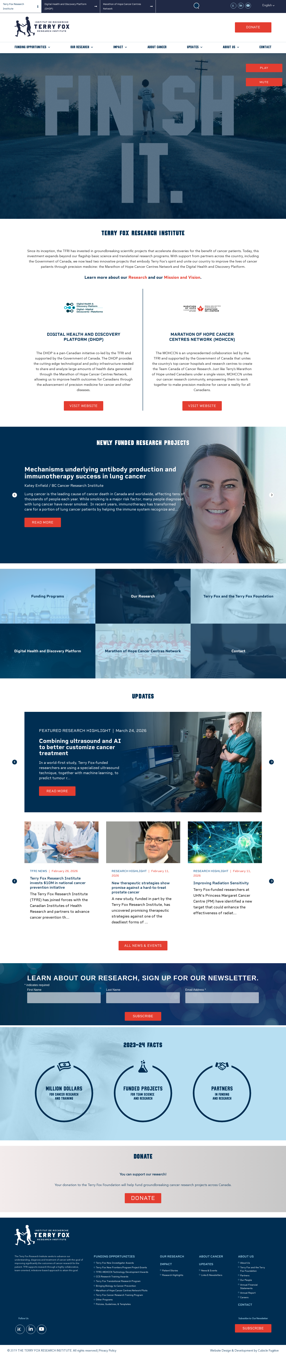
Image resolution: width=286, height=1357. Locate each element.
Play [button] (264, 68)
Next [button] (271, 495)
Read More (42, 522)
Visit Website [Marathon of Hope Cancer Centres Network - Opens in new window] (202, 406)
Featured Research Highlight (75, 730)
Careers (244, 1297)
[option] (143, 495)
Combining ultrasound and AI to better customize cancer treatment (80, 747)
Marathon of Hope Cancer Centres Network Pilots (121, 1290)
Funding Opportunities (30, 47)
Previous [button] (14, 495)
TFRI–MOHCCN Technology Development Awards (122, 1272)
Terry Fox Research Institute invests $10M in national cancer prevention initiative (58, 883)
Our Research (79, 47)
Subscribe (253, 1328)
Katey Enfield (36, 485)
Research (137, 277)
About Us (229, 47)
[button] (268, 5)
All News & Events (143, 945)
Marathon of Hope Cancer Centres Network (122, 6)
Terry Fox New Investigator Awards (115, 1263)
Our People (246, 1280)
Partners (244, 1275)
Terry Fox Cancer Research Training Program (119, 1295)
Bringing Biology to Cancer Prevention (116, 1286)
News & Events (209, 1270)
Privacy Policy (107, 1350)
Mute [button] (264, 82)
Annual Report (248, 1293)
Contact (265, 47)
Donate (253, 27)
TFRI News (38, 871)
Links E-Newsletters (211, 1275)
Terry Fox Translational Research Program (118, 1281)
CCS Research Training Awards (112, 1276)
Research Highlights (172, 1275)
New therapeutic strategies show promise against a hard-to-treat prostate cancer (141, 887)
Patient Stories (170, 1270)
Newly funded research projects (143, 443)
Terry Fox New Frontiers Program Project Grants (121, 1267)
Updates (193, 47)
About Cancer (157, 47)
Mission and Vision (182, 277)
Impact (118, 47)
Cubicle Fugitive (268, 1350)
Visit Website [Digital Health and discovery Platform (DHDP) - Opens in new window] (83, 406)
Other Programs (104, 1299)
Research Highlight (129, 871)
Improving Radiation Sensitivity (221, 883)
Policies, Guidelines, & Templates (113, 1304)
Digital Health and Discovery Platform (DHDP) (65, 6)
